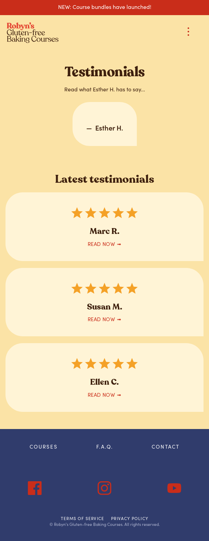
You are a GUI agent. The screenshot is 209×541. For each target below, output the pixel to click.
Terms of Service (82, 518)
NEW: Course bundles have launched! (104, 6)
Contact (165, 446)
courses (44, 446)
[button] (188, 33)
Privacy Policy (129, 518)
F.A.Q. (104, 446)
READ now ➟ (105, 243)
